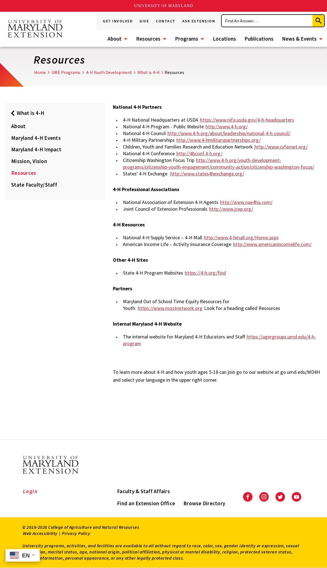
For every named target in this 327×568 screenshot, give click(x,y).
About (115, 38)
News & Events (299, 38)
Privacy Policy (76, 533)
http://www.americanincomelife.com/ (272, 244)
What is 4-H (148, 72)
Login (30, 491)
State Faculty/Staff (34, 184)
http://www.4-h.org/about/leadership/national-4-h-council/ (228, 133)
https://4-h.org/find (205, 273)
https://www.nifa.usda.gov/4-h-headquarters (247, 120)
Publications (259, 38)
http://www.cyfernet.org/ (281, 146)
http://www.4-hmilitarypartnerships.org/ (218, 140)
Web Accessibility (40, 533)
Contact (166, 21)
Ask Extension (198, 21)
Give (144, 21)
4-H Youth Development (109, 72)
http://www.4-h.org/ (226, 126)
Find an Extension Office (146, 503)
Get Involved (118, 21)
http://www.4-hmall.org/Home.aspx (241, 237)
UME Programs (66, 72)
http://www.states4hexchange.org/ (207, 173)
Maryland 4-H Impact (36, 149)
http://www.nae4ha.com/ (246, 202)
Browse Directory (204, 503)
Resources (148, 38)
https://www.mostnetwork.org (170, 308)
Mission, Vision (29, 161)
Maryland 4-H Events (36, 138)
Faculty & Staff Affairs (143, 491)
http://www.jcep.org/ (231, 209)
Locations (224, 38)
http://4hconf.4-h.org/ (199, 153)
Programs (186, 38)
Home (40, 72)
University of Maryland (163, 6)
